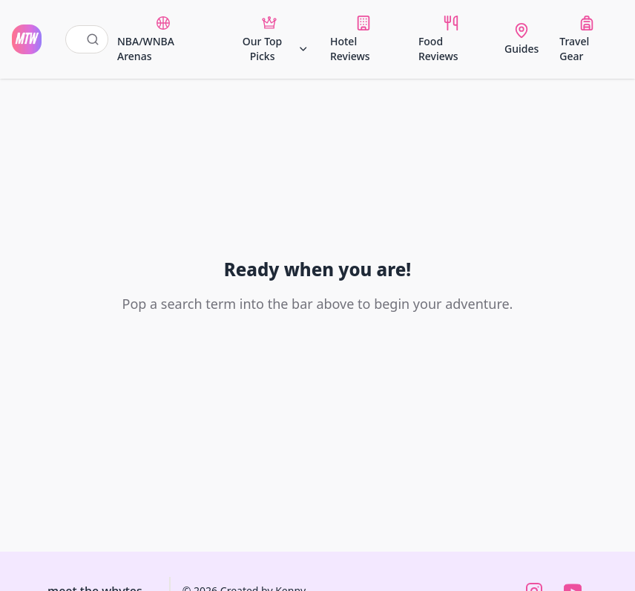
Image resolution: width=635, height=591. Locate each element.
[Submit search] (92, 39)
